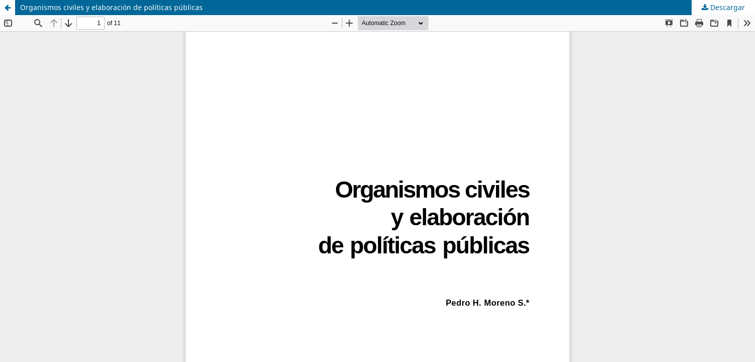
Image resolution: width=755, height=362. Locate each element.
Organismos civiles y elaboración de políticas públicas (111, 7)
